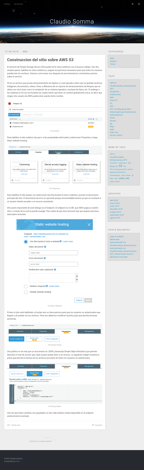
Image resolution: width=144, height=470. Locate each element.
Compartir (98, 425)
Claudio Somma (72, 21)
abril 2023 (114, 200)
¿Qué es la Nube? (117, 237)
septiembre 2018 (117, 215)
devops (113, 121)
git (111, 124)
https (112, 126)
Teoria (112, 64)
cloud (112, 118)
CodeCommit (115, 94)
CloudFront (114, 92)
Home (7, 4)
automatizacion (116, 115)
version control (116, 135)
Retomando (114, 239)
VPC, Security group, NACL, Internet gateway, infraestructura (121, 171)
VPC (111, 106)
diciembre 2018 (116, 209)
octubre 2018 (115, 212)
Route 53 (113, 100)
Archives (18, 4)
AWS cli (113, 83)
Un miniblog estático (72, 28)
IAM (111, 97)
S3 (9, 425)
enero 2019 (114, 206)
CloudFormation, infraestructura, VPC (118, 158)
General (113, 61)
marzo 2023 (115, 203)
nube (112, 129)
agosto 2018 (115, 218)
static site (16, 425)
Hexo (18, 461)
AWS (25, 51)
